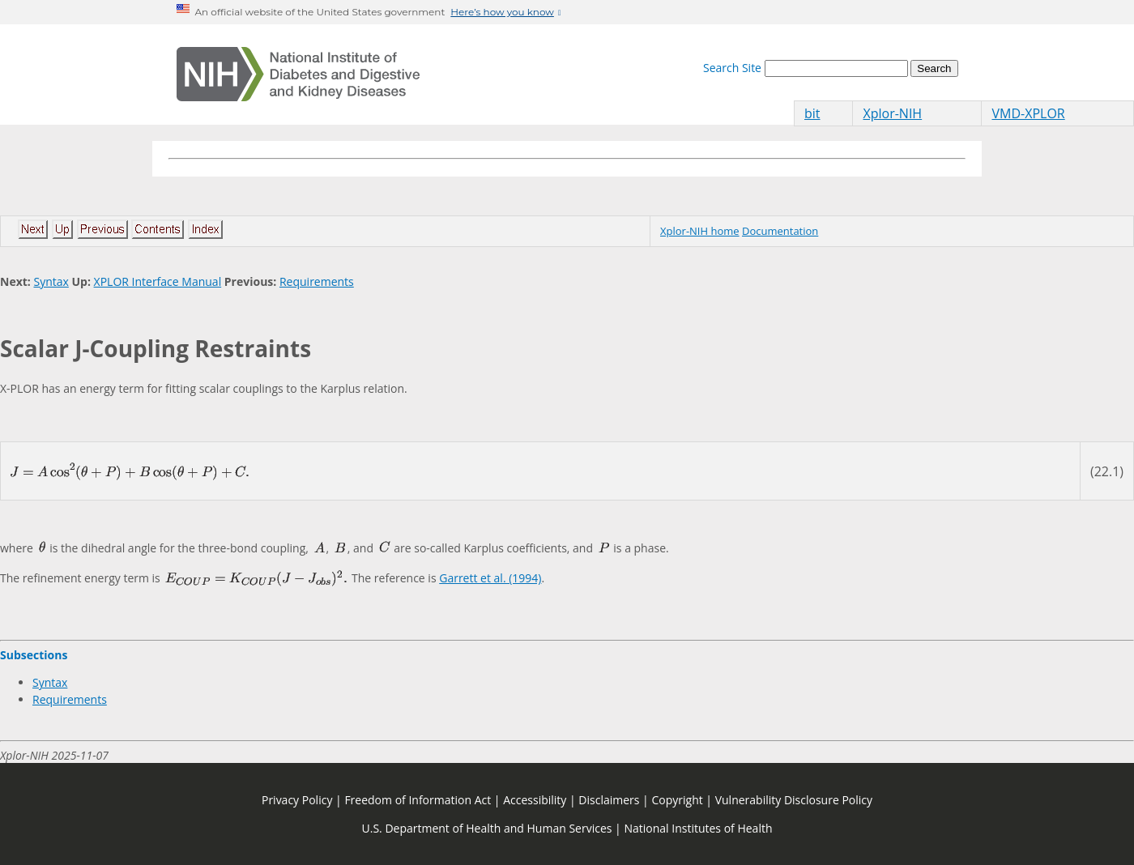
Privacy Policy (297, 799)
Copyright (676, 799)
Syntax (50, 281)
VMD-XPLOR (1027, 113)
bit (812, 113)
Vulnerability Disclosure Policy (793, 799)
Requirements (316, 281)
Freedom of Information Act (417, 799)
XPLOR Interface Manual (158, 281)
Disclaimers (608, 799)
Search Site (732, 67)
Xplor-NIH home (700, 231)
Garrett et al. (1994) (490, 578)
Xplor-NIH (892, 113)
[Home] (298, 74)
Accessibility (534, 799)
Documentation (780, 231)
